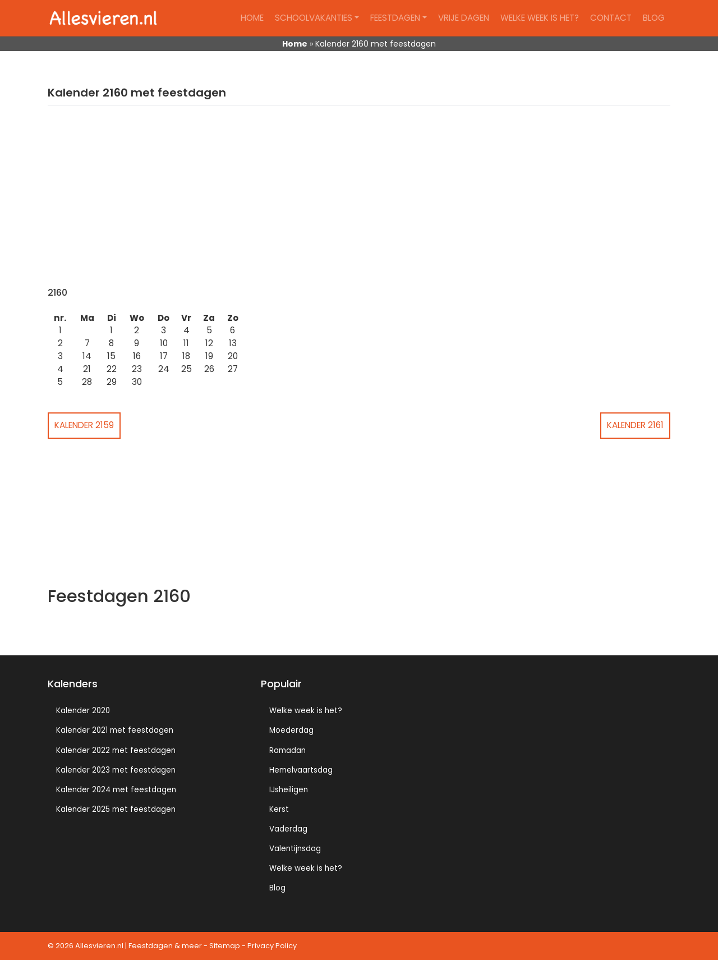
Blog (654, 18)
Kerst (279, 809)
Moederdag (291, 730)
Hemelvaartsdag (301, 770)
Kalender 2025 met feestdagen (116, 809)
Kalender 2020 (83, 710)
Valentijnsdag (295, 848)
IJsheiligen (288, 789)
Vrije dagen (463, 18)
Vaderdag (288, 829)
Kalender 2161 (635, 425)
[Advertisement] (359, 203)
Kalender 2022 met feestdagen (116, 750)
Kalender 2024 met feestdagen (116, 789)
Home (252, 18)
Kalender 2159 (84, 425)
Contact (611, 18)
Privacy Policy (272, 945)
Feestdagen (395, 18)
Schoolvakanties (313, 18)
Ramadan (287, 750)
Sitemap (224, 945)
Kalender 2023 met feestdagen (116, 770)
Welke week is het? (539, 18)
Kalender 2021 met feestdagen (114, 730)
